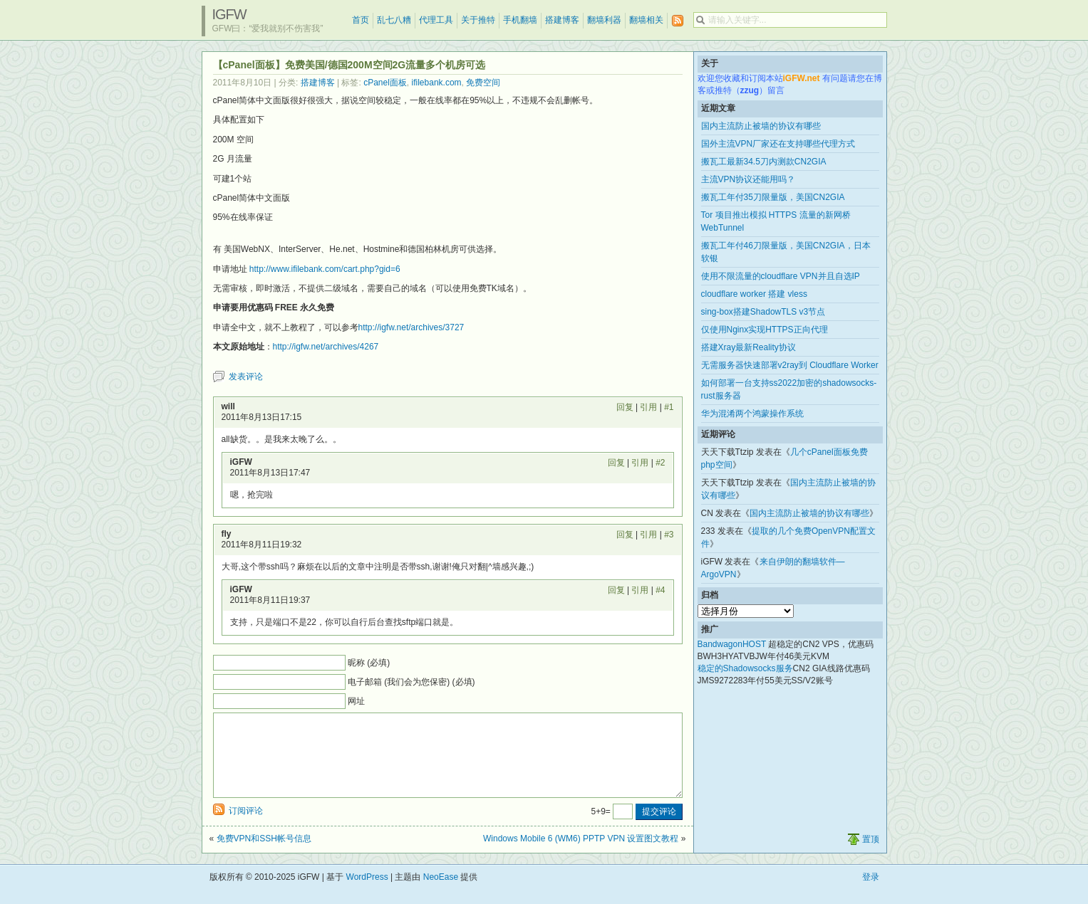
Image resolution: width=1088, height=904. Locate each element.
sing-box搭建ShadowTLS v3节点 (763, 312)
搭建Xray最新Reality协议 (748, 347)
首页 (360, 20)
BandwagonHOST (732, 644)
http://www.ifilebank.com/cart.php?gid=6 (324, 269)
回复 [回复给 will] (624, 407)
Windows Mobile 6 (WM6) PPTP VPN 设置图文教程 (581, 856)
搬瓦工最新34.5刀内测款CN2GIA (764, 162)
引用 (648, 407)
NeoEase (440, 894)
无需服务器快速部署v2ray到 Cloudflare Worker (790, 365)
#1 (668, 407)
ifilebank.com (437, 83)
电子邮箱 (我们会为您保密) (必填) (411, 682)
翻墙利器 (604, 20)
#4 (660, 590)
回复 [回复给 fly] (624, 535)
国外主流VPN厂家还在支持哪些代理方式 (778, 144)
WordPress (367, 894)
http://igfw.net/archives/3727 (411, 327)
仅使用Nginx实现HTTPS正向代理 (764, 330)
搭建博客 (562, 20)
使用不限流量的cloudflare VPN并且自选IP (780, 276)
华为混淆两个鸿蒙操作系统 (752, 414)
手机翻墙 (520, 20)
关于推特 (478, 20)
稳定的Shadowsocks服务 (745, 668)
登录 (870, 894)
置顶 (870, 856)
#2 (660, 463)
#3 (668, 535)
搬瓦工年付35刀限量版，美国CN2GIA (773, 197)
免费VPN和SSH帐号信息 (264, 856)
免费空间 (483, 83)
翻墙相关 (646, 20)
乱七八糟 (394, 20)
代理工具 (436, 20)
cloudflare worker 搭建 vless (754, 294)
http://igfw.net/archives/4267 (326, 347)
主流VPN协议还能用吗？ (748, 179)
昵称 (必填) (369, 663)
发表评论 (246, 377)
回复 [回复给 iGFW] (616, 463)
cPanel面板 (385, 83)
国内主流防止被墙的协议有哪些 (761, 126)
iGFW (229, 14)
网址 (356, 701)
